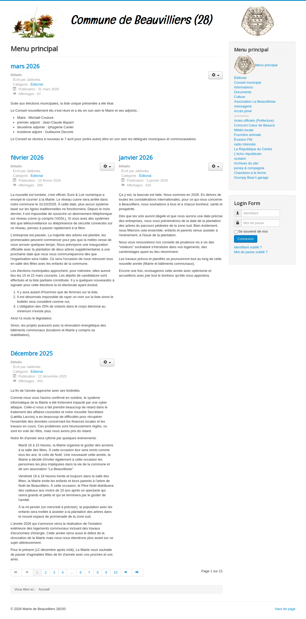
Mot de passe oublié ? (251, 252)
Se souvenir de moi (253, 231)
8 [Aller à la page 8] (98, 572)
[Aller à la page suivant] (126, 572)
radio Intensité (245, 144)
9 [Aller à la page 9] (106, 572)
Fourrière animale (247, 135)
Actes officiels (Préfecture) (254, 120)
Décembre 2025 (32, 353)
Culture (239, 97)
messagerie (243, 106)
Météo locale (244, 130)
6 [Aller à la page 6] (80, 572)
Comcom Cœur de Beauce (254, 125)
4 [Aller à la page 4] (63, 572)
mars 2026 (25, 66)
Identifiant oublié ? (248, 247)
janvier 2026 (136, 157)
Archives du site (246, 163)
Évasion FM (243, 139)
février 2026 (27, 157)
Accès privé (243, 111)
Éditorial (37, 84)
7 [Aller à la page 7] (89, 572)
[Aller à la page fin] (137, 572)
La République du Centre (253, 149)
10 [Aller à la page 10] (115, 572)
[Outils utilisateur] (215, 75)
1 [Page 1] (37, 572)
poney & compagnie (249, 168)
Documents (242, 92)
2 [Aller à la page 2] (46, 572)
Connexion (245, 239)
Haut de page (285, 609)
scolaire (240, 158)
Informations (243, 87)
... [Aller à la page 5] (71, 572)
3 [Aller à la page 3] (54, 572)
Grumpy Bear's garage (251, 177)
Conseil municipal (247, 82)
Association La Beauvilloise (255, 101)
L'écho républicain (247, 154)
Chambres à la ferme (250, 173)
